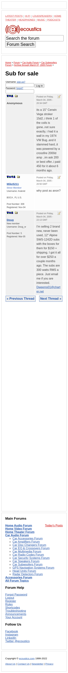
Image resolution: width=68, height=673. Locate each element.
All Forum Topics (17, 580)
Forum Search (20, 44)
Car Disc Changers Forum (29, 545)
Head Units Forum (24, 571)
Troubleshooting (15, 610)
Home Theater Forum (19, 532)
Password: (20, 90)
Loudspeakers (42, 16)
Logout (9, 597)
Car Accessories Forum (28, 538)
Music (41, 19)
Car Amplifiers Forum (26, 541)
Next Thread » (50, 298)
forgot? (19, 88)
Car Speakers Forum (26, 561)
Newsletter (37, 664)
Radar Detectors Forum (28, 574)
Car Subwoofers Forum (27, 564)
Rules (9, 604)
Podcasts (53, 19)
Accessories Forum (18, 577)
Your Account (13, 617)
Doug (10, 219)
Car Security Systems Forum (31, 558)
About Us (10, 664)
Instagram (11, 634)
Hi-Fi (27, 16)
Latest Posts (14, 16)
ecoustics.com (27, 658)
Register (10, 601)
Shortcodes (12, 607)
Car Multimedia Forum (27, 551)
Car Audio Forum (17, 535)
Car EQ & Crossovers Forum (31, 548)
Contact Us (23, 664)
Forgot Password (16, 594)
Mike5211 (13, 183)
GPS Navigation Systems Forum (33, 567)
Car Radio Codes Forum (28, 554)
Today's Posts (54, 525)
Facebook (11, 631)
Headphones (26, 19)
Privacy (49, 664)
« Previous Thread (20, 298)
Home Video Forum (18, 528)
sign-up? (21, 82)
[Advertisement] (34, 409)
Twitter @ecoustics (17, 641)
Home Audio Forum (18, 525)
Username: (20, 84)
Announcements (15, 614)
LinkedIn (10, 637)
